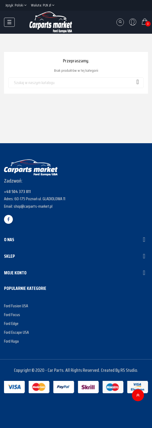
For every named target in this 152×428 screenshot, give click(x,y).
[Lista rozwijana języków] (16, 5)
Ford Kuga (11, 341)
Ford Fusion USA (16, 305)
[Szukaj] (76, 82)
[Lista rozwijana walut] (43, 5)
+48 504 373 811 (17, 191)
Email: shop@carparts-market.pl (28, 206)
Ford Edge (11, 323)
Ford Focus (12, 314)
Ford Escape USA (16, 332)
